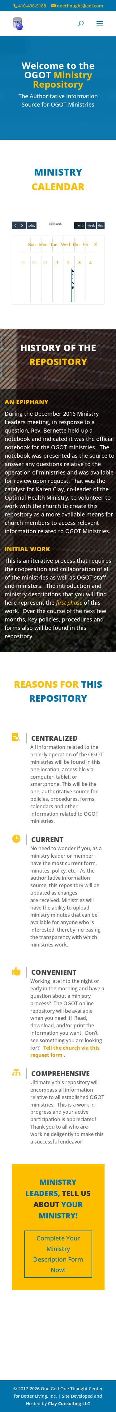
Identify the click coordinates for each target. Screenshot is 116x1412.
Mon (43, 244)
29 (23, 262)
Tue (54, 244)
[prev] (15, 225)
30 (34, 262)
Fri (85, 244)
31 (45, 262)
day (100, 225)
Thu (75, 244)
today (31, 225)
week (91, 225)
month (79, 225)
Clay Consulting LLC (69, 1403)
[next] (22, 225)
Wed (65, 244)
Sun (32, 244)
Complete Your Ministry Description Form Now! (58, 1254)
